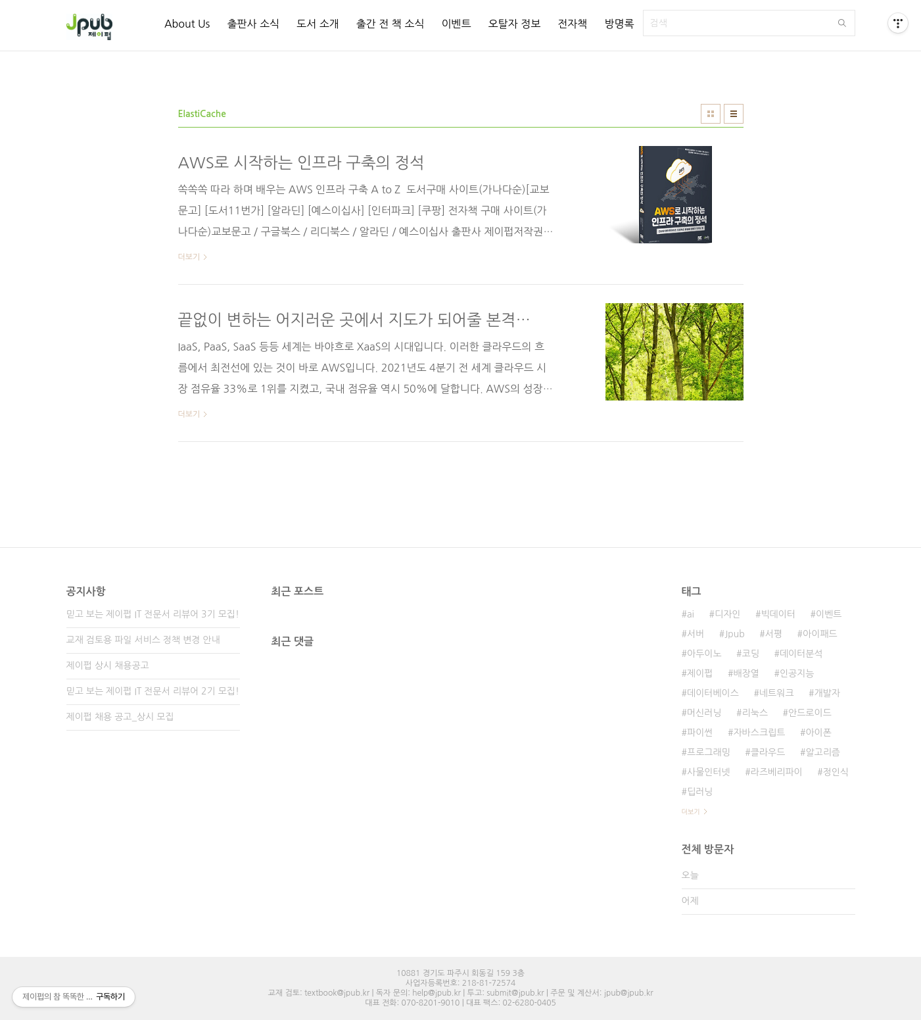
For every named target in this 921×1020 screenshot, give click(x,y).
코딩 (750, 653)
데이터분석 (801, 653)
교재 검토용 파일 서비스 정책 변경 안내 (143, 639)
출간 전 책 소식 (390, 23)
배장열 (746, 673)
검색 (842, 23)
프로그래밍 (708, 752)
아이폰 (818, 732)
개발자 (827, 693)
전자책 (572, 23)
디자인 (727, 614)
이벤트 (456, 23)
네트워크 (776, 693)
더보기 (691, 811)
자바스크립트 (759, 732)
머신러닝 (704, 712)
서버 (695, 634)
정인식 (836, 772)
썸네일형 (710, 114)
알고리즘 (822, 752)
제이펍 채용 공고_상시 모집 (120, 716)
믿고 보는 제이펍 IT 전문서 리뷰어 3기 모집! (152, 614)
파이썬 (700, 732)
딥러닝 (700, 791)
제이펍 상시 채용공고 (107, 665)
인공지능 (797, 673)
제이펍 (700, 673)
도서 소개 (317, 23)
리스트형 (734, 114)
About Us (187, 23)
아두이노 (704, 653)
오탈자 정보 (514, 23)
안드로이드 (810, 712)
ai (690, 614)
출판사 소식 (253, 23)
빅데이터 (778, 614)
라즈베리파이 (777, 772)
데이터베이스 (713, 693)
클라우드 (768, 752)
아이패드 (820, 634)
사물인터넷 (708, 772)
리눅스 (755, 712)
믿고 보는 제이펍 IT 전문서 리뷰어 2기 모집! (152, 691)
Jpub (734, 634)
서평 (773, 634)
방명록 (619, 23)
